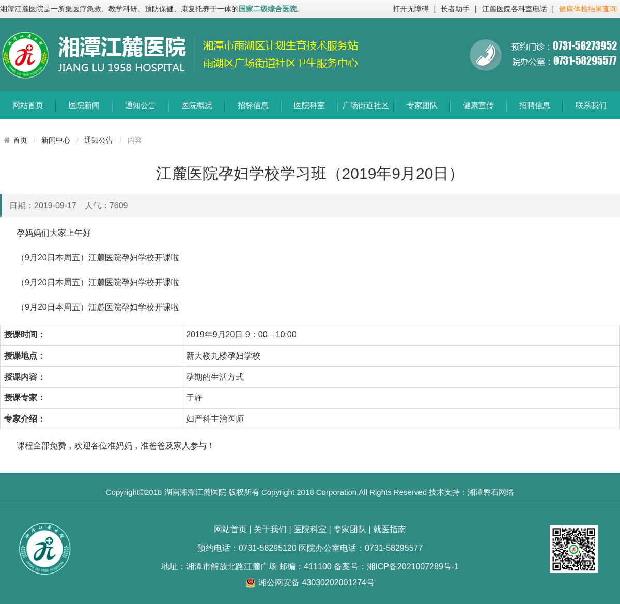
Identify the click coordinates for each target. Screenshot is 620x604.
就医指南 (389, 529)
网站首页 (27, 105)
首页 (20, 140)
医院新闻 (84, 105)
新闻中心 (55, 140)
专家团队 (422, 105)
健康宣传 (478, 105)
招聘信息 (534, 105)
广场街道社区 (366, 105)
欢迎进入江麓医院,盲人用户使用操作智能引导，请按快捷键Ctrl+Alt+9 (0, 0)
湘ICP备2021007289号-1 (413, 566)
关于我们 (270, 529)
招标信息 (253, 105)
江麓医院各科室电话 (514, 9)
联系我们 (591, 105)
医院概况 (196, 105)
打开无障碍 (411, 9)
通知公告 (140, 105)
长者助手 (455, 9)
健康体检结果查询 (588, 9)
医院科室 (309, 105)
